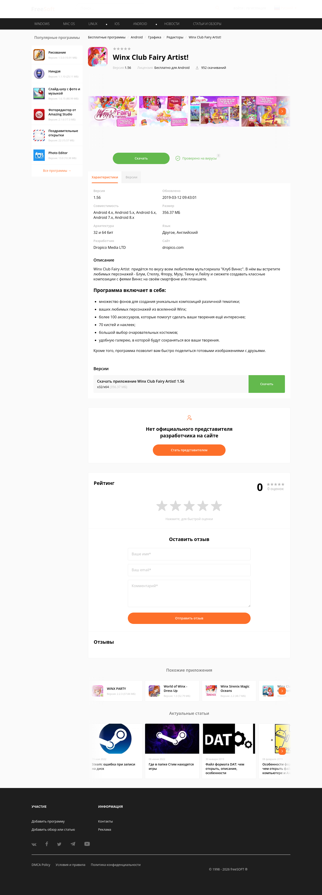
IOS (117, 24)
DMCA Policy (41, 865)
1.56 (122, 67)
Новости (171, 24)
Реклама (104, 829)
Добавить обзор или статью (53, 829)
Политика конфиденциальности (116, 865)
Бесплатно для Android (172, 67)
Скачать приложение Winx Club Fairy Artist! (140, 381)
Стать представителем (189, 450)
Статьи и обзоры (207, 24)
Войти (238, 8)
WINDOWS (42, 24)
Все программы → (57, 170)
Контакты (105, 821)
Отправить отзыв (189, 618)
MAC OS (69, 24)
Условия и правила (70, 865)
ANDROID (140, 24)
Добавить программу (48, 821)
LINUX (92, 24)
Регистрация (256, 8)
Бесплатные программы (107, 37)
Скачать (141, 158)
